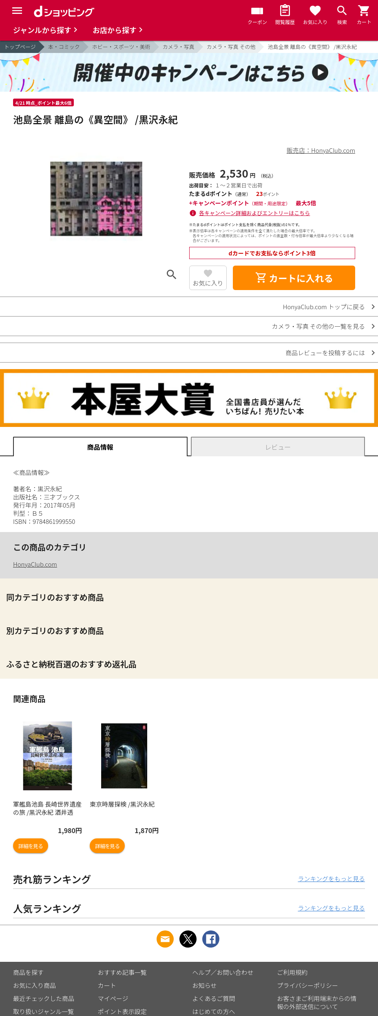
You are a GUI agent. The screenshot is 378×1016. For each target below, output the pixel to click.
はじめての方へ (213, 1011)
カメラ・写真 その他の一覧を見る (318, 326)
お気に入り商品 (34, 985)
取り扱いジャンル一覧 (43, 1011)
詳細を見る (30, 846)
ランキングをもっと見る (331, 878)
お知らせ (204, 985)
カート (107, 985)
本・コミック (64, 47)
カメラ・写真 (179, 47)
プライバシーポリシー (307, 985)
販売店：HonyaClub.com (321, 150)
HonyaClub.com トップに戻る (324, 306)
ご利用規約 (292, 972)
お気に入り (207, 283)
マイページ (113, 998)
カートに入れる (294, 277)
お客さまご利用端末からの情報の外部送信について (316, 1002)
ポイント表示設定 (122, 1011)
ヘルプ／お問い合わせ (223, 972)
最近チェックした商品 (43, 998)
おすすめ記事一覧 (122, 972)
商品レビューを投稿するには (325, 353)
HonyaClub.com (35, 564)
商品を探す (28, 972)
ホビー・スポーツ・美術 (121, 47)
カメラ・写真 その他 (231, 47)
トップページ (20, 47)
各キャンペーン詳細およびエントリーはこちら (254, 213)
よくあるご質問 (213, 998)
